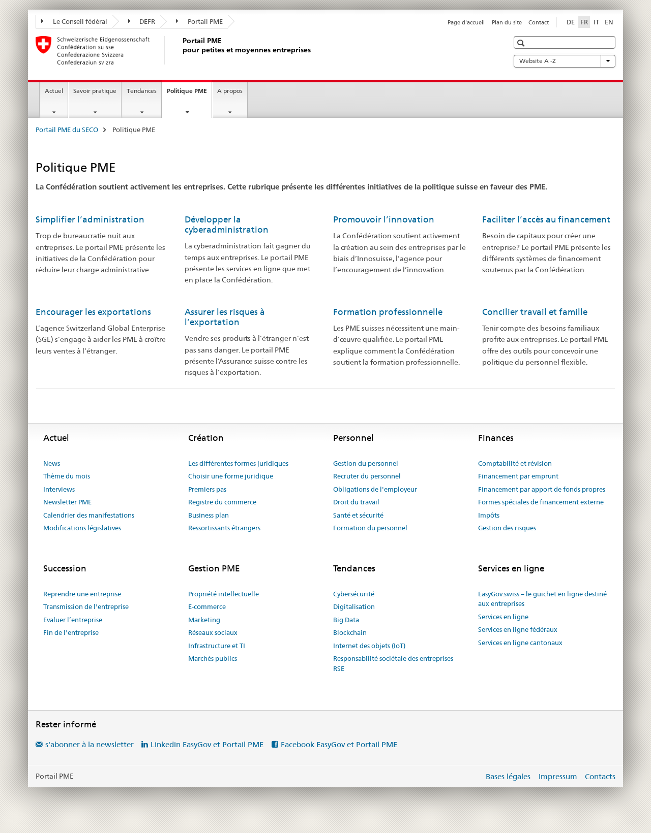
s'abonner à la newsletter (89, 744)
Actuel (54, 90)
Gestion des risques (507, 528)
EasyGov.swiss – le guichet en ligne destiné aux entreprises (542, 599)
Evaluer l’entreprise (72, 620)
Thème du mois (66, 476)
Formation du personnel (370, 528)
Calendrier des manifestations (88, 515)
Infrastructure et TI (216, 646)
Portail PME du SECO (67, 129)
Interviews (59, 489)
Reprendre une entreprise (82, 594)
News (51, 463)
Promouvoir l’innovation (383, 219)
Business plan (208, 515)
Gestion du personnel (365, 463)
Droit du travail (356, 502)
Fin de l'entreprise (71, 632)
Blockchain (350, 632)
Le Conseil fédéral (74, 21)
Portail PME (199, 21)
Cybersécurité (353, 594)
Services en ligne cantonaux (520, 642)
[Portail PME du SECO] (181, 50)
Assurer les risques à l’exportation (225, 317)
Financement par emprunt (518, 476)
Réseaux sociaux (213, 632)
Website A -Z (564, 61)
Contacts (600, 776)
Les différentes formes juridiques (238, 463)
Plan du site (507, 22)
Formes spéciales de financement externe (541, 502)
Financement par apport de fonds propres (541, 489)
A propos (230, 90)
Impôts (488, 515)
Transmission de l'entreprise (86, 606)
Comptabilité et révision (515, 463)
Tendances (142, 90)
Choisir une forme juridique (230, 476)
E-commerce (207, 606)
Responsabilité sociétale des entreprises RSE (393, 663)
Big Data (346, 620)
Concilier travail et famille (534, 312)
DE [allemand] (571, 22)
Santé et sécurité (358, 515)
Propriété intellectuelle (223, 594)
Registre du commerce (222, 502)
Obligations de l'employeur (375, 489)
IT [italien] (596, 22)
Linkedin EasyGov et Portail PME (207, 744)
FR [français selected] (584, 22)
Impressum (558, 776)
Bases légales (508, 776)
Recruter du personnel (367, 476)
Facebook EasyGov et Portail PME (339, 744)
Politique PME (189, 94)
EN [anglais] (609, 22)
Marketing (204, 620)
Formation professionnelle (387, 312)
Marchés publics (212, 658)
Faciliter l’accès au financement (546, 219)
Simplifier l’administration (90, 219)
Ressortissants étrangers (224, 528)
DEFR (142, 21)
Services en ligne (503, 617)
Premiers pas (207, 489)
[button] (522, 43)
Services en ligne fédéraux (517, 629)
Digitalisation (354, 606)
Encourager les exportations (93, 312)
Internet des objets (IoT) (369, 646)
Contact (538, 22)
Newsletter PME (67, 502)
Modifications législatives (82, 528)
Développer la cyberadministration (227, 224)
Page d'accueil (466, 22)
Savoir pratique (94, 90)
